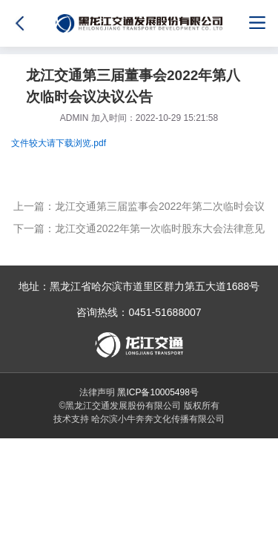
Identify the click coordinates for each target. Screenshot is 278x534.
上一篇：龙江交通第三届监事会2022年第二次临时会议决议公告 (139, 208)
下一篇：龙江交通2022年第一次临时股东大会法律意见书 (139, 231)
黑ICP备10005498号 (157, 392)
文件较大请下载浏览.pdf (58, 143)
